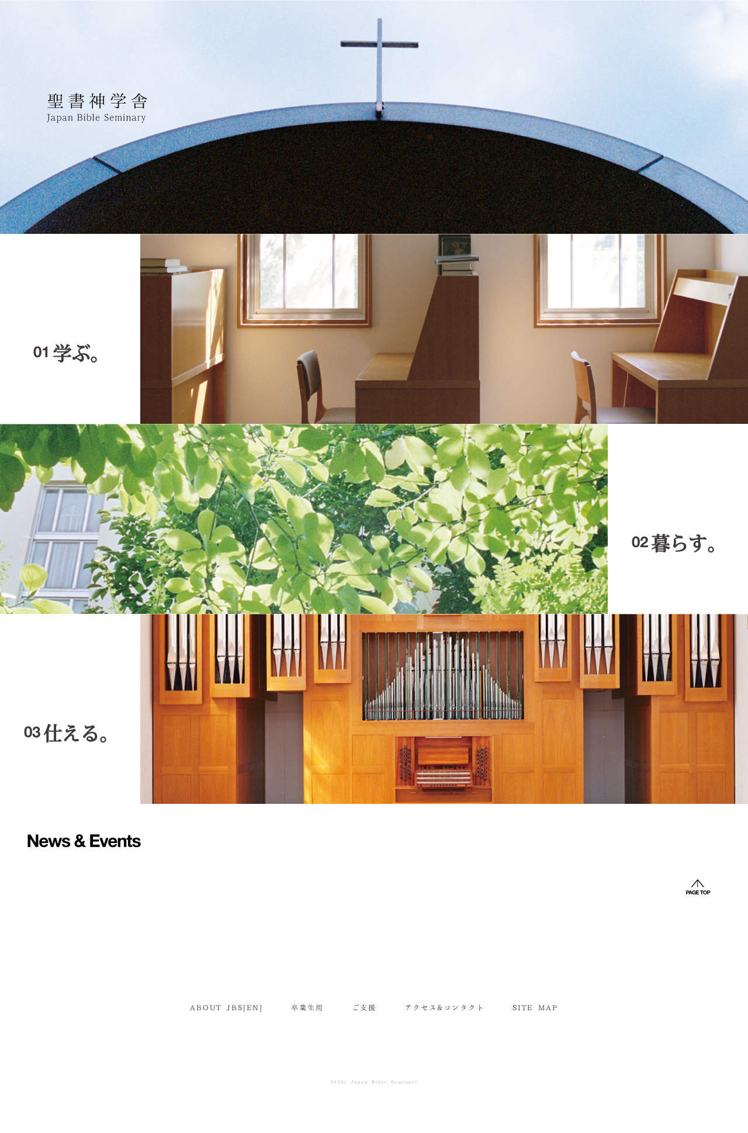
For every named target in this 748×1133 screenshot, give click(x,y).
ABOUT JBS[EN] (226, 1007)
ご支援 (364, 1007)
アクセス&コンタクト (444, 1007)
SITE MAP (535, 1007)
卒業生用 (307, 1007)
